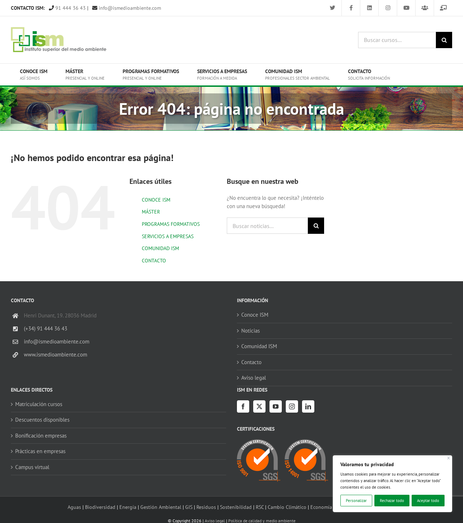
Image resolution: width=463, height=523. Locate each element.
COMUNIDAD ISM (160, 248)
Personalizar (356, 500)
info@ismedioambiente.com (126, 8)
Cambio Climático (287, 506)
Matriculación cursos (38, 404)
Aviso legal (253, 377)
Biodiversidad (100, 506)
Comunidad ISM (259, 346)
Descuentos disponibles (42, 419)
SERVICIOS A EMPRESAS (168, 236)
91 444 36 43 (67, 8)
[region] (392, 483)
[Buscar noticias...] (267, 226)
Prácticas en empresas (40, 451)
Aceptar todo (428, 500)
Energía (127, 506)
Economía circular (330, 506)
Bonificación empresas (41, 435)
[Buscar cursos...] (397, 40)
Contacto (251, 362)
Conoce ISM (254, 314)
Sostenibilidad (236, 506)
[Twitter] (259, 406)
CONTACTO (154, 260)
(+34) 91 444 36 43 (45, 328)
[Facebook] (243, 406)
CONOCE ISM (156, 200)
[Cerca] (448, 458)
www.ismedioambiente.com (55, 354)
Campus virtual (32, 467)
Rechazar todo (392, 500)
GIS (188, 506)
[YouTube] (275, 406)
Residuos (206, 506)
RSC (260, 506)
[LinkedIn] (308, 406)
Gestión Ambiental (160, 506)
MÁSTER (151, 211)
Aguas (74, 506)
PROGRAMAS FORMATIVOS (171, 224)
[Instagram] (292, 406)
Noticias (250, 330)
